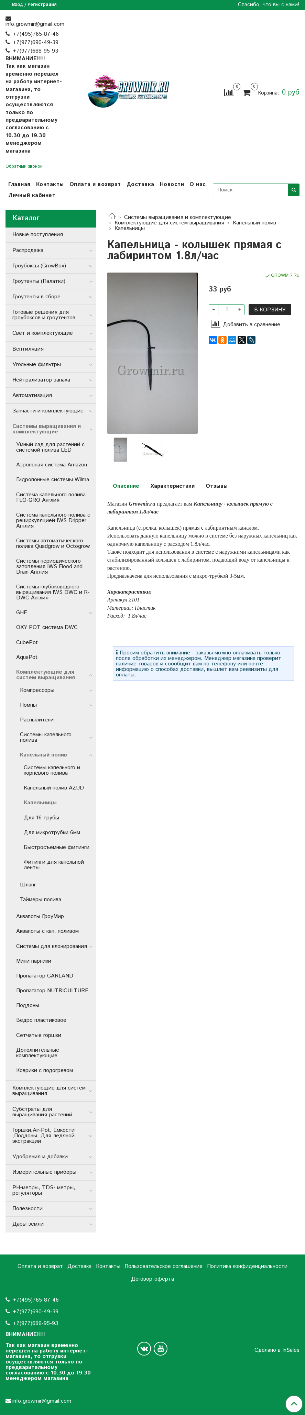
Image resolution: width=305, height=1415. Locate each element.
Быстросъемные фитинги (56, 847)
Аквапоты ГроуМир (40, 916)
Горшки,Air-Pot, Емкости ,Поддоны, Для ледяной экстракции (43, 1135)
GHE (21, 613)
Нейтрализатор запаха (41, 380)
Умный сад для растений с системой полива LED (50, 447)
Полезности (27, 1209)
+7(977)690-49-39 (35, 42)
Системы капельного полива (46, 737)
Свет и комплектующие (42, 333)
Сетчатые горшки (38, 1035)
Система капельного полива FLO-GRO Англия (51, 497)
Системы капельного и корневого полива (52, 770)
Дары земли (28, 1224)
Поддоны (27, 1005)
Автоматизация (32, 395)
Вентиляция (28, 349)
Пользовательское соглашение (163, 1266)
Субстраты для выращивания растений (42, 1112)
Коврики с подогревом (44, 1070)
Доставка (140, 184)
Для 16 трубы (41, 818)
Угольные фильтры (36, 364)
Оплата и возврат (95, 184)
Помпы (28, 705)
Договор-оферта (152, 1279)
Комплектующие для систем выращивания (169, 223)
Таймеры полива (40, 900)
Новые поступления (37, 235)
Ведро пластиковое (41, 1020)
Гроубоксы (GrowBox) (39, 266)
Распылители (37, 720)
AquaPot (26, 657)
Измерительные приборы (44, 1172)
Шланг (28, 885)
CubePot (27, 642)
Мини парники (33, 961)
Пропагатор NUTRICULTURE (52, 991)
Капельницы (130, 228)
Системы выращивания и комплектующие (177, 217)
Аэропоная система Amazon (51, 465)
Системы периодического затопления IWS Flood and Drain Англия (49, 566)
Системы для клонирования (51, 946)
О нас (197, 184)
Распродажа (27, 250)
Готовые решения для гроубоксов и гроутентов (43, 315)
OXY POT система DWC (47, 627)
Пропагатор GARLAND (44, 976)
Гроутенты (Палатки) (38, 281)
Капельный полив (254, 223)
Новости (172, 184)
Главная (19, 184)
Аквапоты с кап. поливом (47, 931)
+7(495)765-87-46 (36, 34)
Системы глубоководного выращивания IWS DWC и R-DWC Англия (53, 592)
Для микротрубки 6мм (52, 833)
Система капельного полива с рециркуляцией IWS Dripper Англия (53, 520)
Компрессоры (37, 690)
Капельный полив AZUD (54, 788)
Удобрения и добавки (40, 1157)
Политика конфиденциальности (247, 1266)
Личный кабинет (31, 195)
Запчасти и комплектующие (48, 411)
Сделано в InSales (276, 1350)
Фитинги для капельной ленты (54, 865)
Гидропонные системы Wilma (52, 480)
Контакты (50, 184)
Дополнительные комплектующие (37, 1053)
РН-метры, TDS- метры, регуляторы (43, 1190)
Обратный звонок (24, 167)
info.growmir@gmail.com (35, 24)
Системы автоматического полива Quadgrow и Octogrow (53, 543)
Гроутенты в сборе (36, 297)
